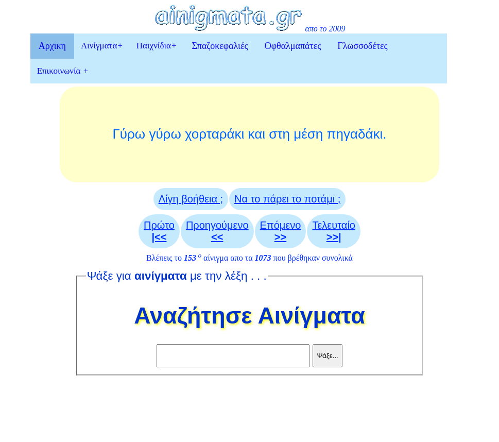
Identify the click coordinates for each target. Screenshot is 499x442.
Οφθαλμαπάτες (293, 46)
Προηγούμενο (217, 231)
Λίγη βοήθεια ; (191, 199)
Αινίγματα (102, 45)
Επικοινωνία (63, 71)
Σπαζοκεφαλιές (220, 46)
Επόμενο (280, 231)
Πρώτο (159, 231)
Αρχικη (52, 46)
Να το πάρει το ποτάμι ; (287, 199)
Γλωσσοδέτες (362, 46)
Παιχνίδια (156, 45)
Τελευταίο (333, 231)
